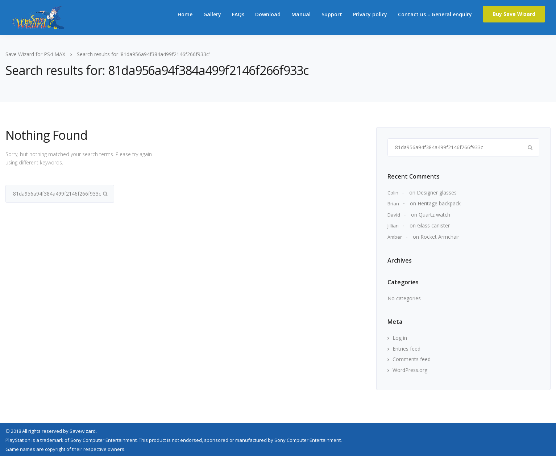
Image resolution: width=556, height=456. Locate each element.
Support (331, 14)
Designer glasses (437, 192)
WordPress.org (410, 370)
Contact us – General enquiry (435, 14)
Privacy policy (370, 14)
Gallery (212, 14)
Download (268, 14)
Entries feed (406, 348)
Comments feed (412, 359)
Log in (400, 337)
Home (185, 14)
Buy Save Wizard (514, 14)
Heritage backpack (439, 203)
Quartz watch (434, 214)
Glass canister (433, 225)
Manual (301, 14)
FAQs (238, 14)
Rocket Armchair (439, 236)
